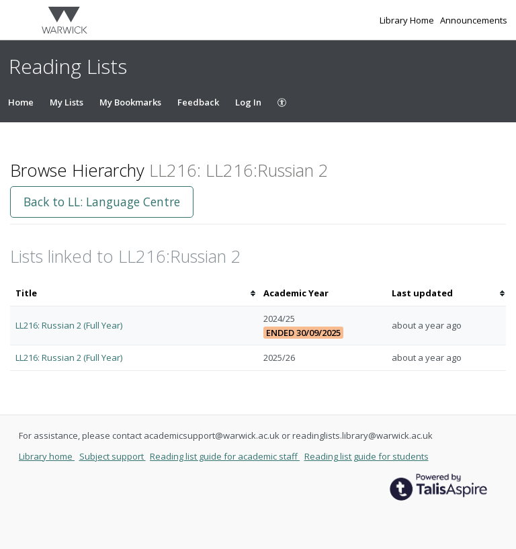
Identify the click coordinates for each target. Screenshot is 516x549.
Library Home (408, 20)
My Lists (66, 102)
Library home (47, 456)
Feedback (198, 102)
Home (21, 102)
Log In (248, 102)
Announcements (473, 20)
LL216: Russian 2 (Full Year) (68, 325)
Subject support (112, 456)
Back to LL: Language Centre (102, 202)
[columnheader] (134, 293)
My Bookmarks (130, 102)
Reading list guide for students (366, 456)
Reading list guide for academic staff (225, 456)
